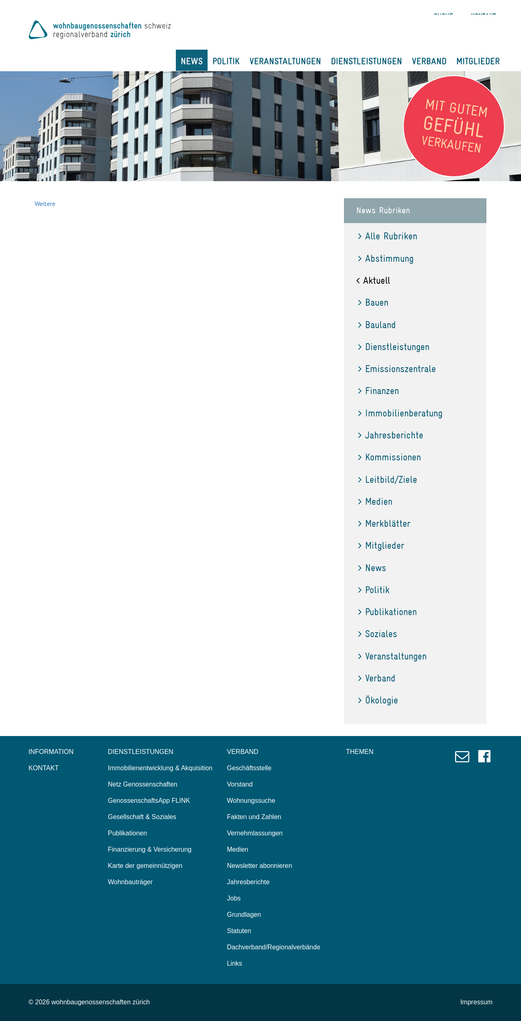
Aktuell (373, 280)
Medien (375, 501)
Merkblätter (384, 523)
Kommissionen (389, 457)
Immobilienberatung (400, 413)
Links (234, 963)
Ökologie (378, 700)
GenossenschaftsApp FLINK (149, 800)
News (372, 568)
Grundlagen (244, 914)
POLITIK (226, 61)
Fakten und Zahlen (254, 816)
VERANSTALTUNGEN (285, 61)
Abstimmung (386, 258)
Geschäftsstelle (249, 768)
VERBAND (429, 61)
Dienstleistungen (393, 347)
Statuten (239, 930)
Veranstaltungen (392, 656)
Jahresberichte (390, 435)
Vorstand (240, 784)
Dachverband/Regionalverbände (274, 947)
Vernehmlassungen (255, 833)
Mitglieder (381, 545)
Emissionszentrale (397, 369)
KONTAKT (43, 768)
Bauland (377, 325)
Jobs (234, 898)
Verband (377, 678)
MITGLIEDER (478, 61)
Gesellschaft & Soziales (142, 816)
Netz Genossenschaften (142, 784)
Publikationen (387, 612)
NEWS (192, 61)
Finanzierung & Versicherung (149, 849)
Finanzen (378, 391)
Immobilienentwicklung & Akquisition (160, 768)
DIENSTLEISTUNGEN (366, 61)
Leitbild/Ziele (387, 479)
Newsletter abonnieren (259, 865)
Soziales (377, 634)
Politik (374, 590)
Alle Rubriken (387, 236)
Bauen (373, 302)
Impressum (476, 1002)
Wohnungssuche (251, 800)
